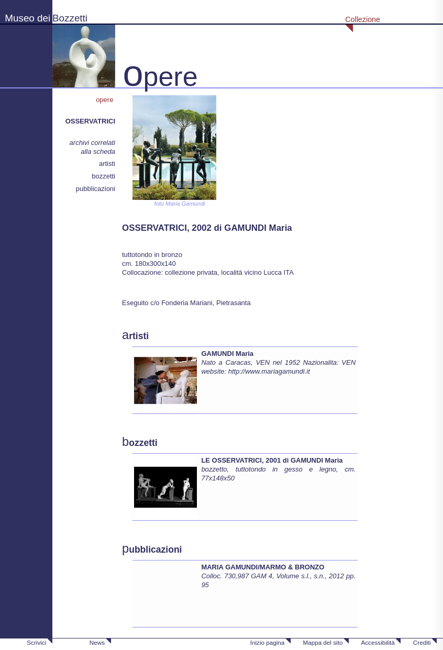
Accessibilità (377, 642)
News (97, 642)
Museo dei (27, 18)
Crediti (422, 642)
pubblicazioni (95, 189)
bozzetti (103, 176)
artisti (107, 163)
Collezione (362, 19)
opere (105, 100)
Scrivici (36, 642)
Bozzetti (69, 18)
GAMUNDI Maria (227, 353)
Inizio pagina (267, 642)
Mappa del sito (322, 642)
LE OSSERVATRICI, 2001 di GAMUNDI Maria (271, 460)
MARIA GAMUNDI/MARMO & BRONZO (262, 567)
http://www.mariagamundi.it (269, 371)
